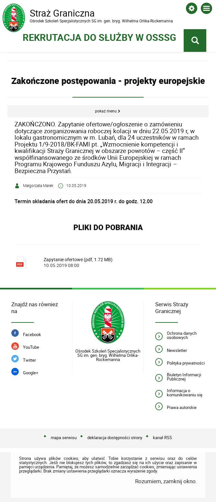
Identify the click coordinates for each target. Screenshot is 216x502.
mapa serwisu (64, 437)
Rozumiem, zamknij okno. (166, 481)
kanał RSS (162, 437)
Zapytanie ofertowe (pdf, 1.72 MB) (117, 262)
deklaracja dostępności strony (114, 437)
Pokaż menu (106, 111)
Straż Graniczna (54, 13)
